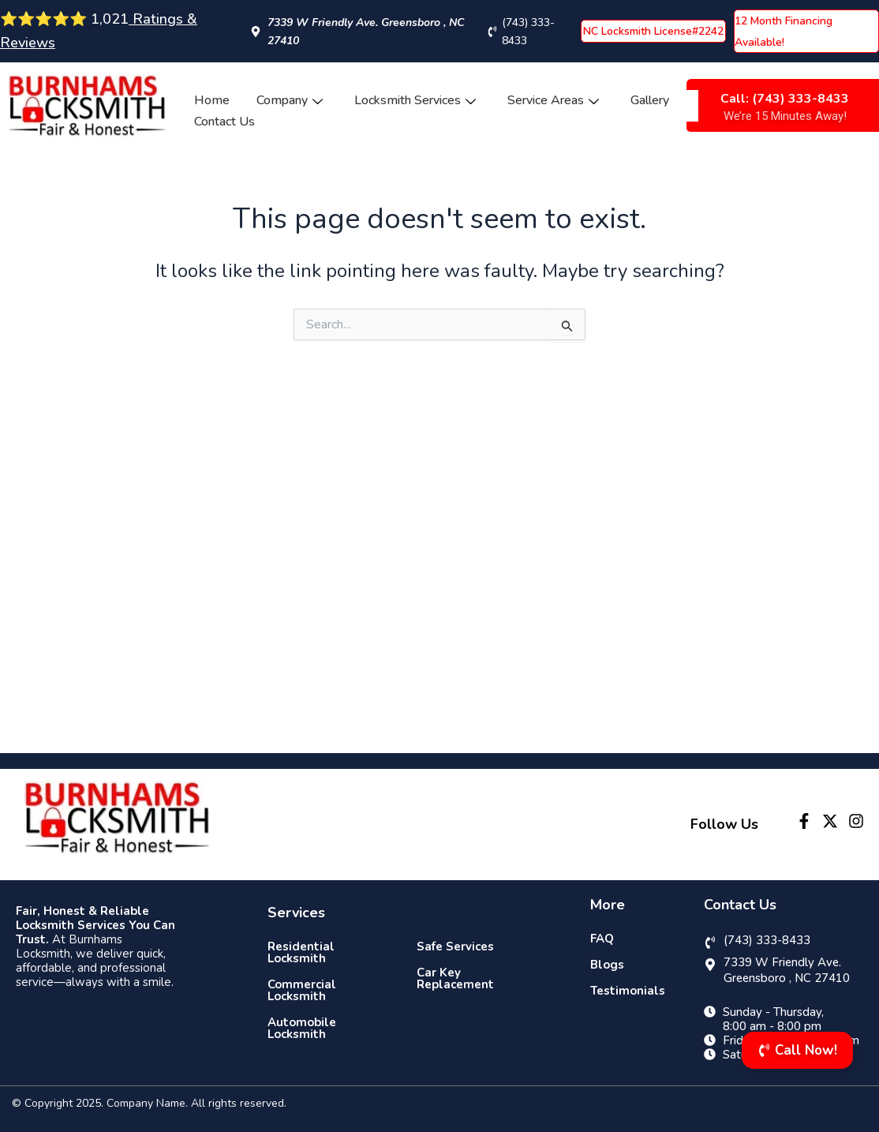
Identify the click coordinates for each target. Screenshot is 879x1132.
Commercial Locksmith (301, 990)
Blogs (607, 965)
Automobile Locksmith (301, 1028)
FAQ (602, 938)
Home (212, 100)
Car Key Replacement (455, 978)
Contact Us (224, 121)
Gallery (649, 100)
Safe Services (455, 946)
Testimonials (627, 991)
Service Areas (553, 100)
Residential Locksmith (301, 952)
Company (289, 100)
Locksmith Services (415, 100)
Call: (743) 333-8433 (784, 98)
